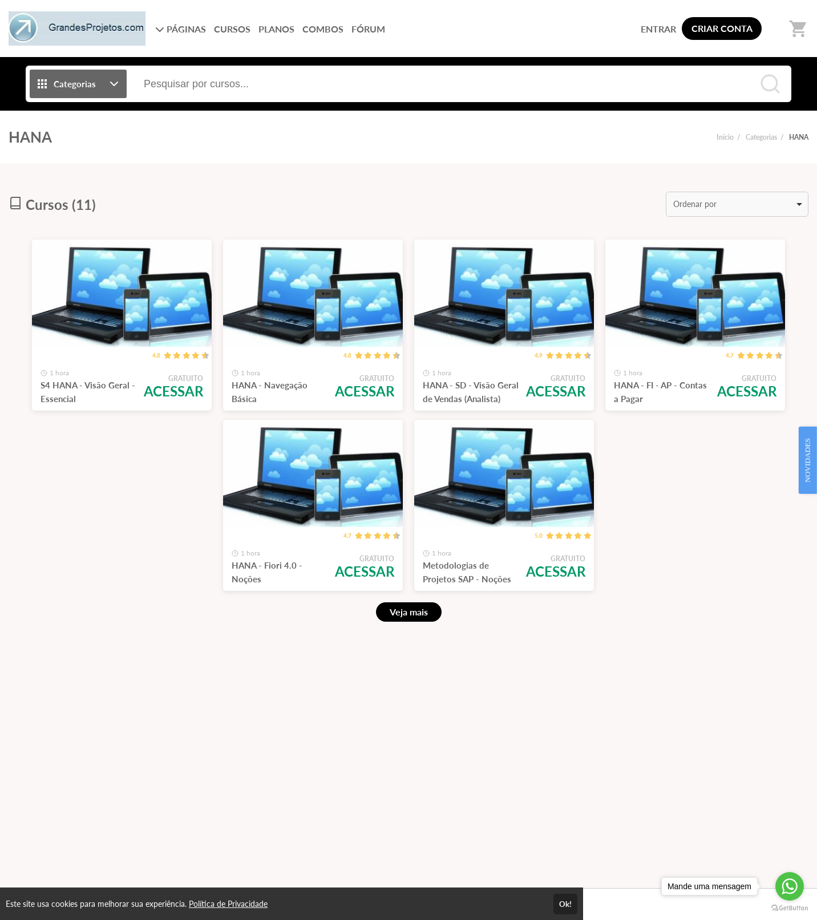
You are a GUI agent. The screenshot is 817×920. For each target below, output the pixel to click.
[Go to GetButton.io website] (789, 908)
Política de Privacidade (228, 904)
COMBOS (322, 28)
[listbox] (737, 204)
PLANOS (276, 28)
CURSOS (232, 28)
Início (725, 137)
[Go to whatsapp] (789, 886)
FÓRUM (368, 28)
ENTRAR (658, 28)
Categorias (761, 137)
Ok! (565, 904)
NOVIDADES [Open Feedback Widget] (807, 460)
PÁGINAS (180, 28)
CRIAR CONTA (722, 28)
